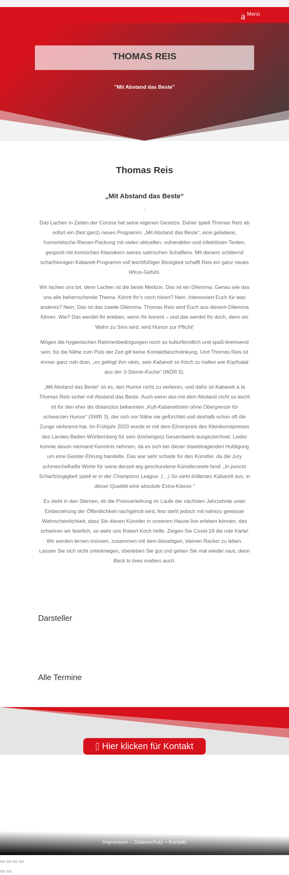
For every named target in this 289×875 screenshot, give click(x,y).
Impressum (115, 842)
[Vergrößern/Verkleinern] (2, 861)
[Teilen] (15, 861)
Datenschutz (148, 842)
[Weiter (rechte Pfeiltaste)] (8, 871)
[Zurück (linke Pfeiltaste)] (2, 871)
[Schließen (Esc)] (21, 861)
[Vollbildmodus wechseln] (8, 861)
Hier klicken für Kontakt (147, 746)
